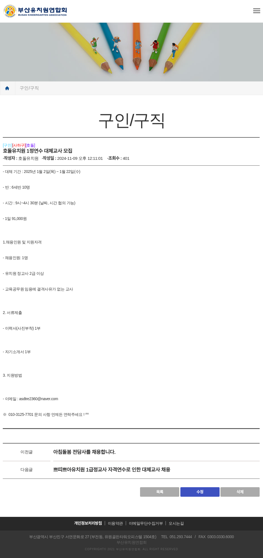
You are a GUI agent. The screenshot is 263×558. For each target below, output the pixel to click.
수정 (199, 492)
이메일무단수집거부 (146, 523)
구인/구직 (29, 88)
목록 (159, 492)
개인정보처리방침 (88, 523)
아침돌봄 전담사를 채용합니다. (84, 452)
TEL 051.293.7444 (176, 536)
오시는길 (176, 523)
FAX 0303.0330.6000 (216, 536)
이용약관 (115, 523)
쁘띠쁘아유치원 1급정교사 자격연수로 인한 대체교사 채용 (111, 470)
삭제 (240, 492)
